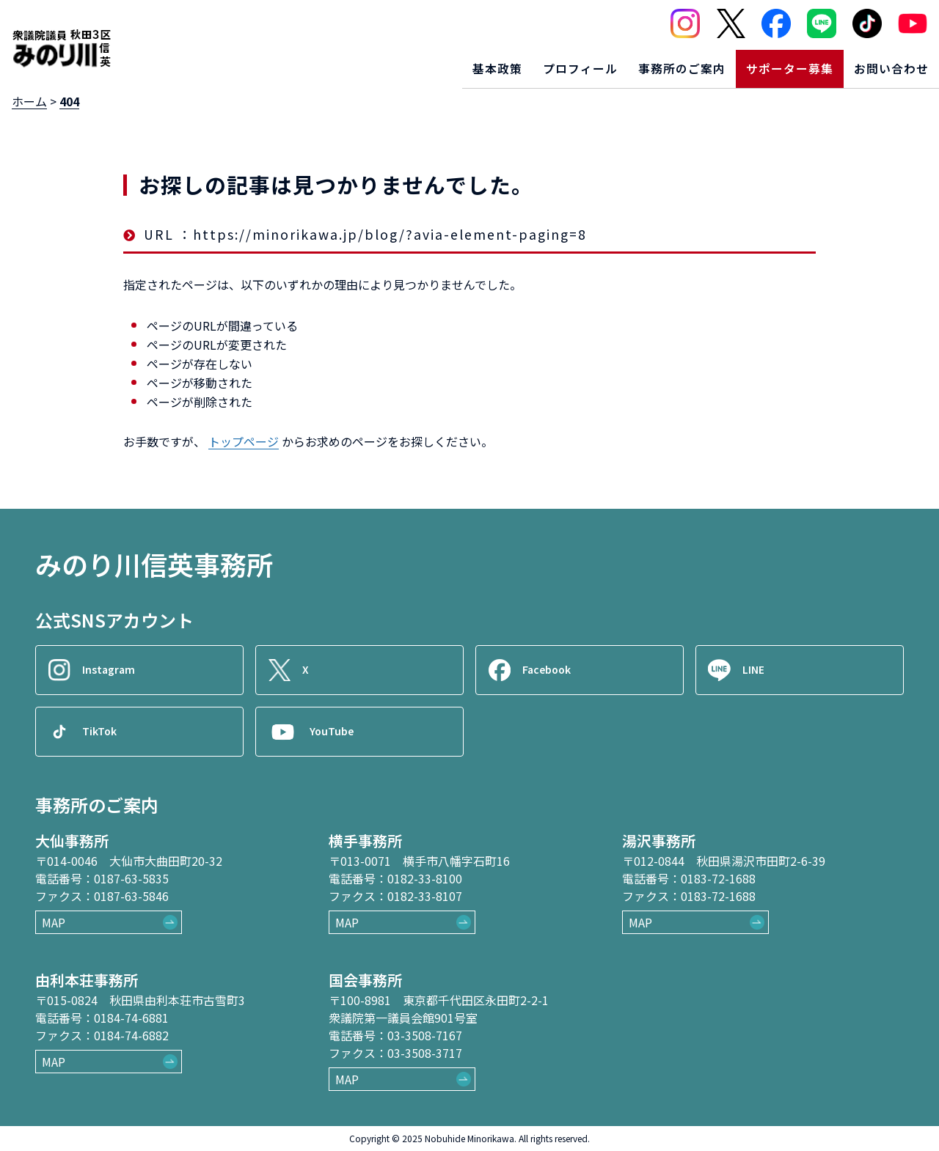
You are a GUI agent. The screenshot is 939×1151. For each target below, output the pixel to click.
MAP (53, 922)
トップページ (243, 441)
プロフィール (536, 63)
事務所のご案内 (650, 63)
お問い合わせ (885, 63)
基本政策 (443, 63)
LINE (758, 670)
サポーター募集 (771, 63)
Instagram (113, 670)
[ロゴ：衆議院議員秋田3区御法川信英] (61, 43)
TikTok (104, 731)
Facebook (552, 670)
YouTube (337, 731)
